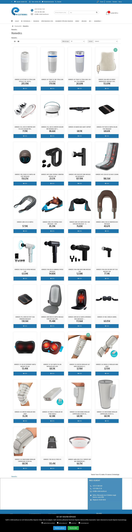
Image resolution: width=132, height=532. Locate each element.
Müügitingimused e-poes (47, 21)
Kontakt (77, 21)
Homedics (14, 476)
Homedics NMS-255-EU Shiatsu (25, 222)
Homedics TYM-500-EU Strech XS (52, 459)
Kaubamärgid (98, 21)
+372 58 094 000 (39, 12)
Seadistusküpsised (62, 523)
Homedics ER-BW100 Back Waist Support (80, 127)
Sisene (101, 2)
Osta (25, 88)
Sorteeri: (91, 41)
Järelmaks (84, 21)
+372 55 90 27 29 (39, 9)
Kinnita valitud (59, 528)
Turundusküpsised (84, 523)
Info (90, 21)
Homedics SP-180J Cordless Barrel (107, 317)
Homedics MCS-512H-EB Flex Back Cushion (107, 174)
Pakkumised (36, 21)
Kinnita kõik (73, 528)
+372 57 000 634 (97, 486)
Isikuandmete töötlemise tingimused (64, 21)
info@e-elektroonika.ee (41, 14)
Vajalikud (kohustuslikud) (48, 523)
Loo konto (108, 2)
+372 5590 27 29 (97, 488)
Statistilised (72, 523)
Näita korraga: (66, 41)
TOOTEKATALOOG (26, 21)
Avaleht (17, 21)
